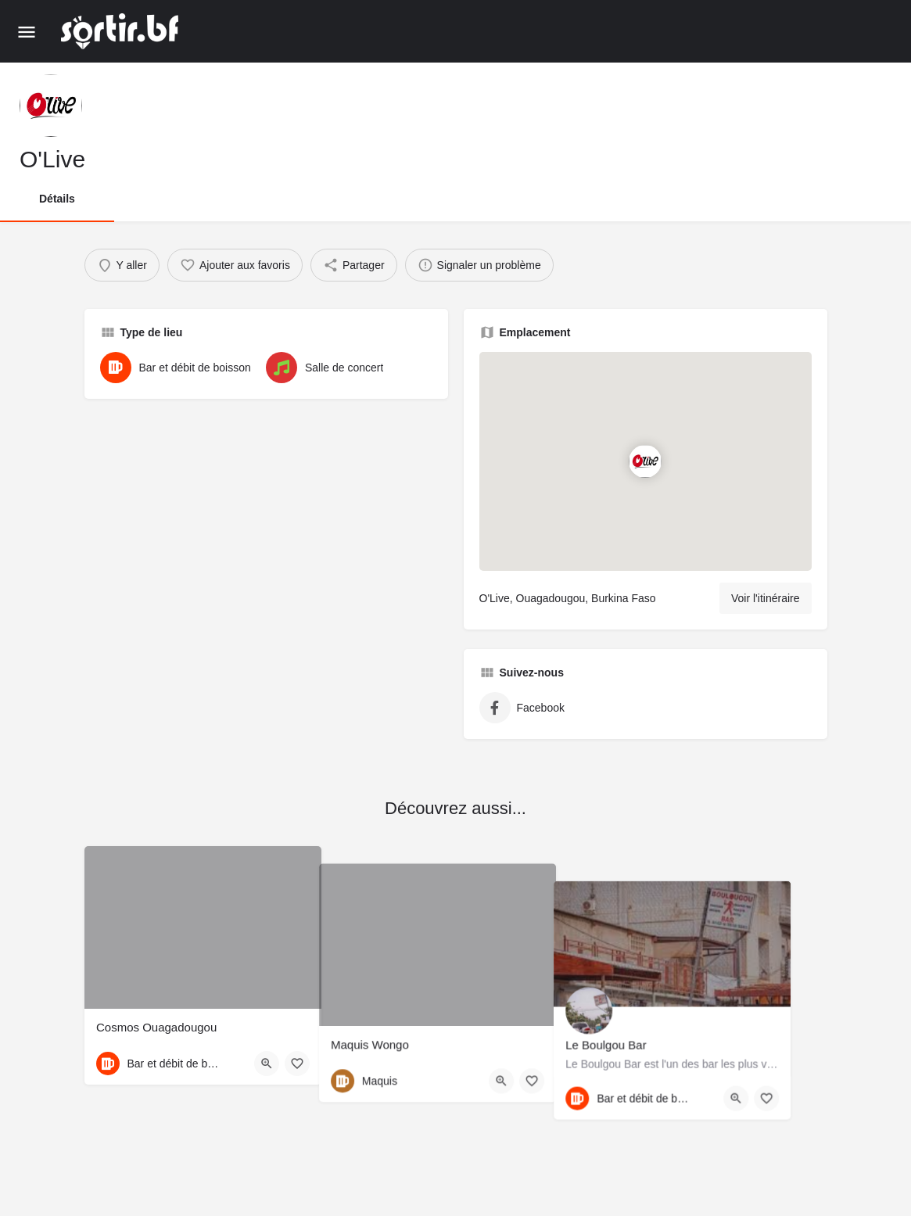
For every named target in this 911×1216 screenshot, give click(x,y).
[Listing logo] (51, 105)
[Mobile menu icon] (27, 31)
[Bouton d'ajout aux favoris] (297, 1063)
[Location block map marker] (645, 460)
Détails (57, 198)
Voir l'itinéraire (765, 598)
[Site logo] (121, 31)
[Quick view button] (266, 1063)
